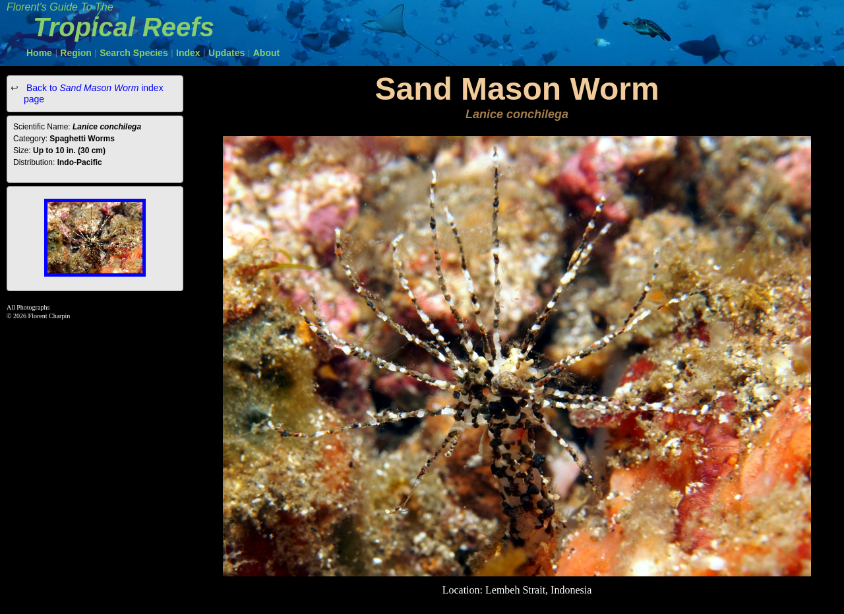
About (266, 53)
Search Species (134, 53)
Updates (226, 53)
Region (75, 53)
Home (39, 53)
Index (188, 53)
